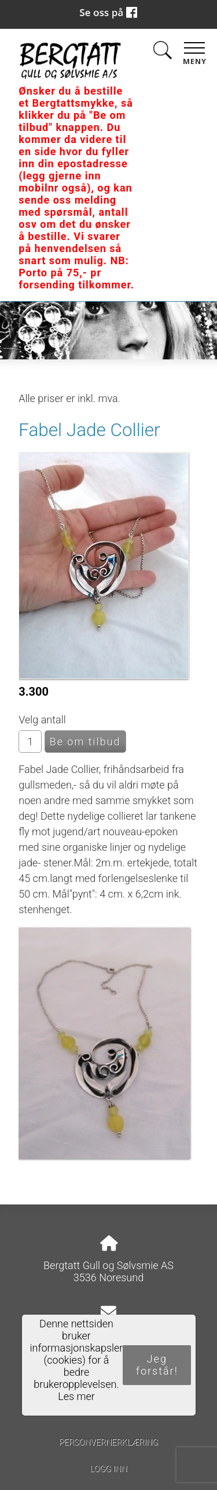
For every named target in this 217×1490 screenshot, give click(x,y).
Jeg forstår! (157, 1365)
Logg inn (108, 1469)
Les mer (76, 1396)
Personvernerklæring (108, 1442)
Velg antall (42, 720)
